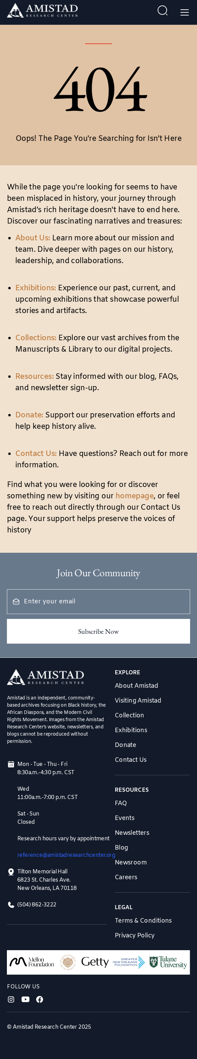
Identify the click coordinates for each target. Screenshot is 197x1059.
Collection (129, 716)
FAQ (121, 803)
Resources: (34, 377)
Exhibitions (131, 730)
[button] (183, 12)
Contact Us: (35, 454)
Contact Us (131, 760)
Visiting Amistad (138, 701)
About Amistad (136, 686)
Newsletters (132, 833)
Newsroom (131, 863)
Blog (121, 848)
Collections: (35, 338)
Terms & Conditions (143, 921)
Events (124, 818)
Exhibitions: (35, 288)
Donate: (29, 416)
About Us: (32, 238)
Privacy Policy (135, 936)
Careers (126, 877)
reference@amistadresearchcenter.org (66, 855)
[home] (42, 12)
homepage (134, 496)
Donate (125, 745)
